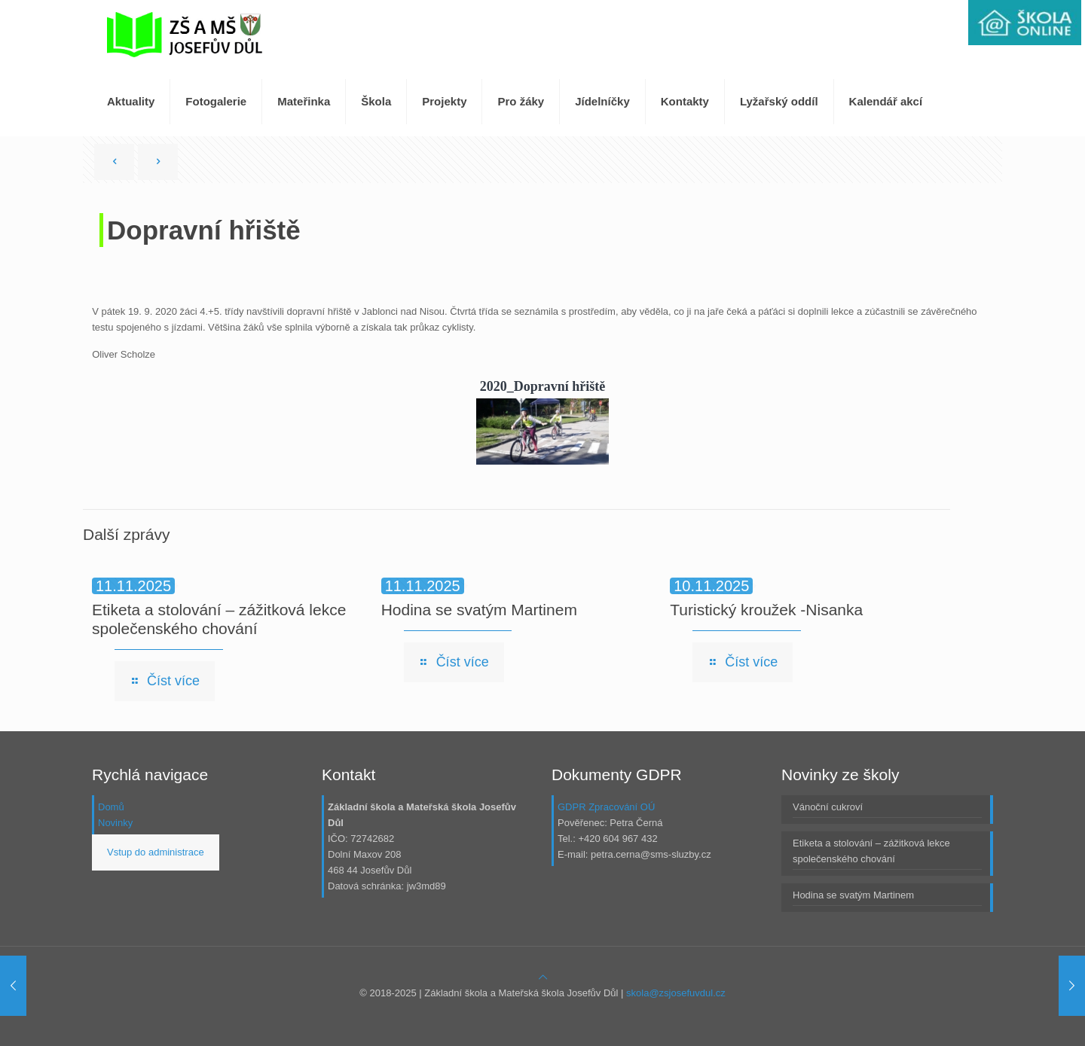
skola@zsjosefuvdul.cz (676, 993)
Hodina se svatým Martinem (479, 609)
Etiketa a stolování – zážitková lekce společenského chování (871, 851)
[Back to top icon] (543, 977)
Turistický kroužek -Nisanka (766, 609)
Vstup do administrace (155, 852)
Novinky (115, 822)
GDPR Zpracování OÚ (606, 807)
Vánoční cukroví (828, 807)
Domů (111, 807)
